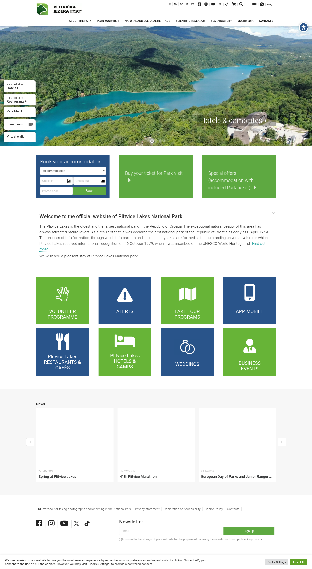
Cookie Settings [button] (276, 562)
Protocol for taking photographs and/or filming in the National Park (84, 451)
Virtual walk (15, 136)
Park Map (15, 111)
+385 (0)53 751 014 (78, 539)
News (40, 404)
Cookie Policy (214, 451)
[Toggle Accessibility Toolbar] (303, 27)
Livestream (20, 124)
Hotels (15, 86)
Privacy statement (147, 451)
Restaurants (17, 99)
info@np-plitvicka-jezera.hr (117, 539)
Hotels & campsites (231, 121)
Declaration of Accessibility (182, 451)
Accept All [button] (299, 562)
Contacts (233, 451)
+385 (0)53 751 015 (52, 539)
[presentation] (149, 492)
